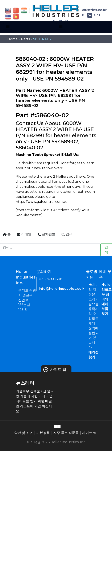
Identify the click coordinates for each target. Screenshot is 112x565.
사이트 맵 (54, 369)
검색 (106, 249)
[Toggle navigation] (7, 26)
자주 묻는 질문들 (66, 433)
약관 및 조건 (23, 433)
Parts (25, 39)
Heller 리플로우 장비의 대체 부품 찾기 (106, 299)
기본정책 (43, 433)
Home (12, 39)
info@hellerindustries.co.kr (62, 289)
